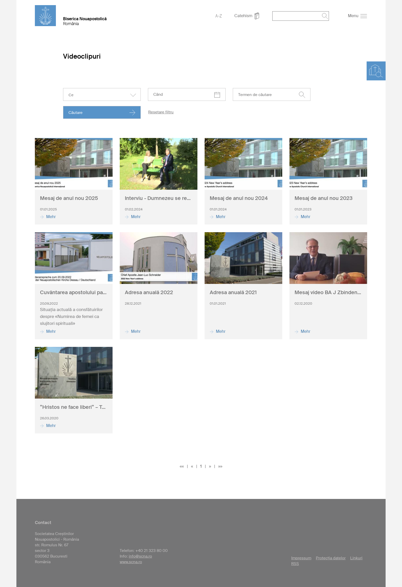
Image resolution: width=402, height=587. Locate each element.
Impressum (301, 558)
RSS (295, 563)
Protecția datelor (331, 558)
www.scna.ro (131, 561)
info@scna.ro (140, 556)
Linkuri (356, 558)
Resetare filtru (161, 112)
